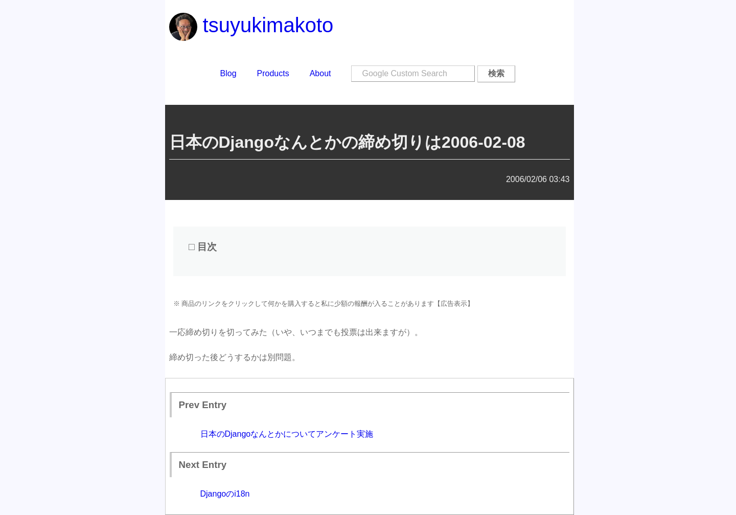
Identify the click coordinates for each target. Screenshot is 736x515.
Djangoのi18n (225, 493)
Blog (228, 73)
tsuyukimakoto (251, 25)
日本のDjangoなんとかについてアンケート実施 (287, 434)
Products (273, 73)
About (320, 73)
